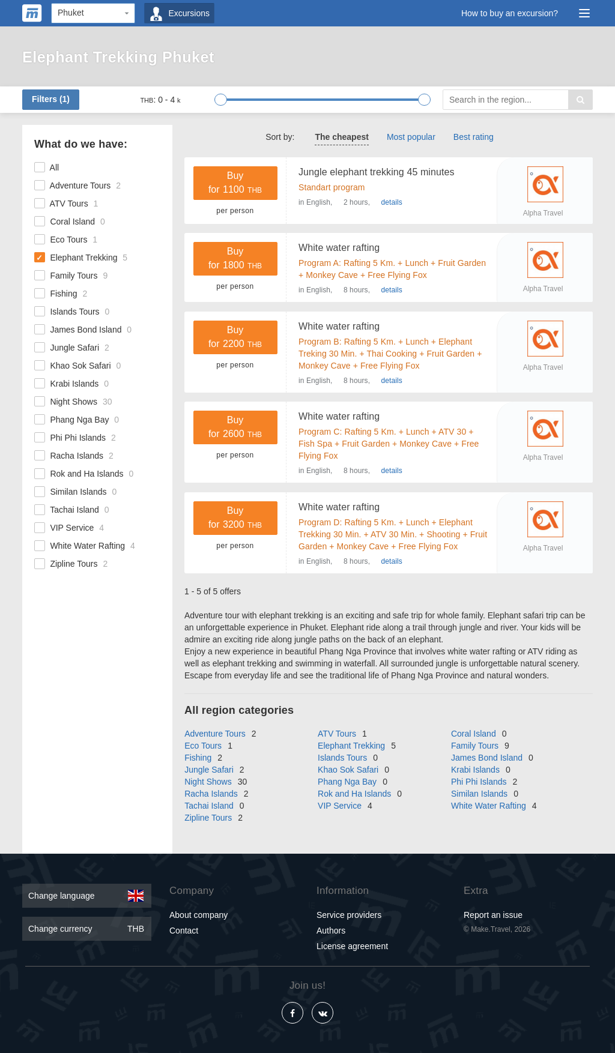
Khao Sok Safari (77, 365)
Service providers (349, 914)
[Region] (93, 13)
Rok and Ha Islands (83, 473)
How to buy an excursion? (509, 13)
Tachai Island (71, 509)
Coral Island (69, 221)
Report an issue (493, 914)
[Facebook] (292, 1012)
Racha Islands (74, 455)
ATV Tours (66, 203)
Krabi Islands (71, 383)
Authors (331, 929)
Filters (51, 99)
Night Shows (73, 401)
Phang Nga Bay (76, 419)
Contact (183, 929)
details (391, 202)
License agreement (352, 945)
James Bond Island (83, 329)
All (46, 167)
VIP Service (69, 527)
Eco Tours (65, 239)
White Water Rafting (84, 545)
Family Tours (71, 275)
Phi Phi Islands (75, 437)
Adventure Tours (77, 185)
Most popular (411, 137)
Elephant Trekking (80, 257)
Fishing (60, 293)
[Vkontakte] (322, 1012)
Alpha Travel (543, 213)
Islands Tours (71, 311)
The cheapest (341, 137)
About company (198, 914)
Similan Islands (75, 491)
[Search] (517, 99)
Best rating (473, 137)
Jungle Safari (71, 347)
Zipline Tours (71, 563)
